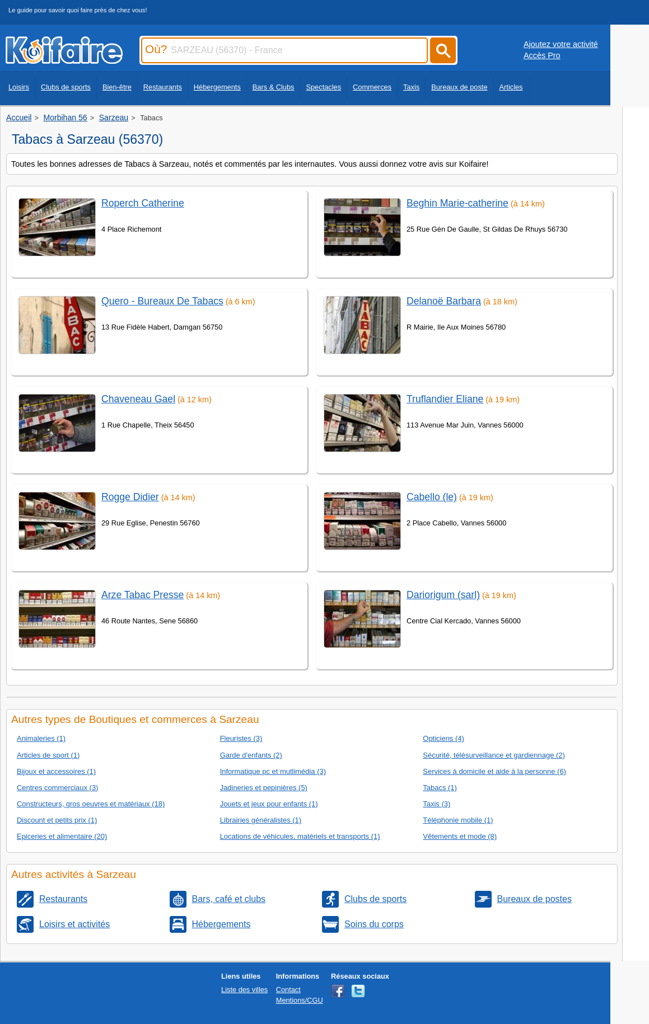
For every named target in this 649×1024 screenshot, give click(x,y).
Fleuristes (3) (241, 738)
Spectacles (323, 87)
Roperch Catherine (142, 203)
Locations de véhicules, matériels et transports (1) (300, 836)
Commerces (372, 87)
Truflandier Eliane (445, 399)
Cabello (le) (432, 496)
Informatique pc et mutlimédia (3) (273, 771)
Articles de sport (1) (48, 755)
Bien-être (117, 87)
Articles (511, 87)
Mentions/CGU (299, 1000)
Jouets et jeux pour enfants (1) (269, 804)
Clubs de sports (66, 87)
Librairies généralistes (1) (260, 820)
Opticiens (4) (443, 738)
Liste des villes (244, 989)
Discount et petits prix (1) (57, 820)
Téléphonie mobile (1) (458, 820)
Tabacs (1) (439, 787)
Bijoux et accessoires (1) (56, 771)
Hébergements (217, 87)
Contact (288, 989)
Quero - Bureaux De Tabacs (162, 301)
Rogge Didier (130, 496)
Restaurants (162, 87)
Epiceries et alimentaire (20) (62, 836)
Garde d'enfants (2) (251, 755)
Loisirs (18, 87)
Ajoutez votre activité (561, 44)
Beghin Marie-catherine (457, 203)
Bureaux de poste (459, 87)
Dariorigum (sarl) (443, 594)
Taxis (411, 87)
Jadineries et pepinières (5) (263, 787)
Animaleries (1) (41, 738)
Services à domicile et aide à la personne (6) (494, 771)
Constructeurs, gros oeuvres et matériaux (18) (91, 804)
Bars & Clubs (274, 87)
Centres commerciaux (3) (57, 787)
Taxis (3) (436, 804)
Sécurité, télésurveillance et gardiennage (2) (493, 755)
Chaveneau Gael (138, 399)
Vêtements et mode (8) (460, 836)
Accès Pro (542, 55)
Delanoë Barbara (444, 301)
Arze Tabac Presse (142, 594)
